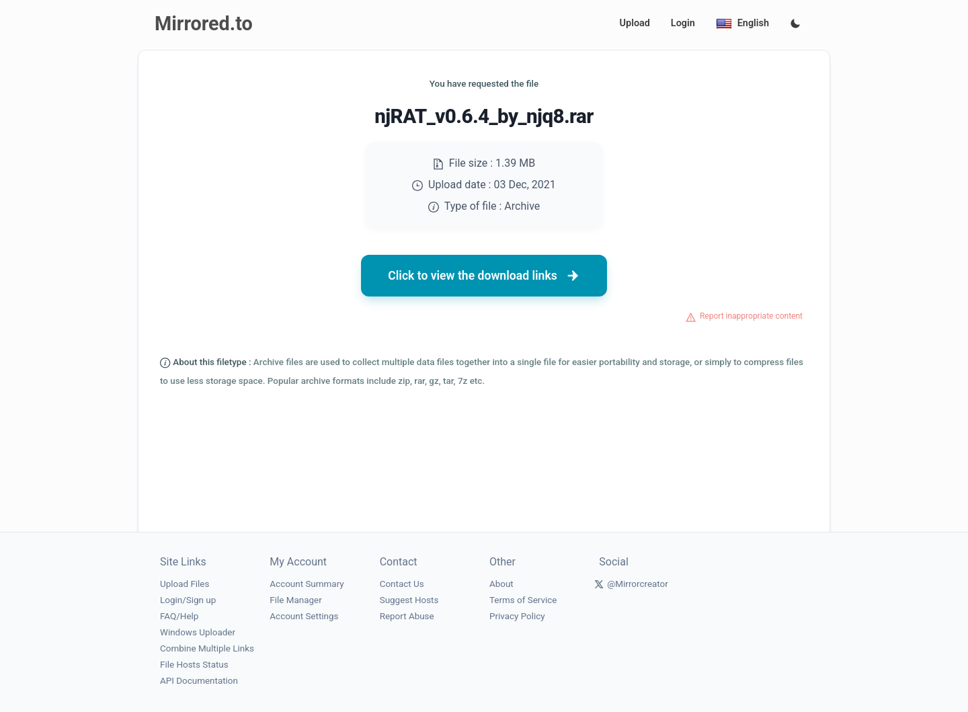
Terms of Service (523, 600)
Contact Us (402, 584)
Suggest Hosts (409, 600)
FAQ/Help (179, 616)
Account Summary (307, 584)
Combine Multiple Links (207, 648)
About (501, 584)
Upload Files (184, 584)
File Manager (295, 600)
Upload (635, 23)
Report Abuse (407, 616)
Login (683, 23)
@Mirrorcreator (637, 584)
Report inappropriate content (751, 316)
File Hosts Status (194, 665)
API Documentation (199, 681)
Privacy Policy (517, 616)
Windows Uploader (197, 632)
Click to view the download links (484, 275)
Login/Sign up (188, 600)
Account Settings (304, 616)
